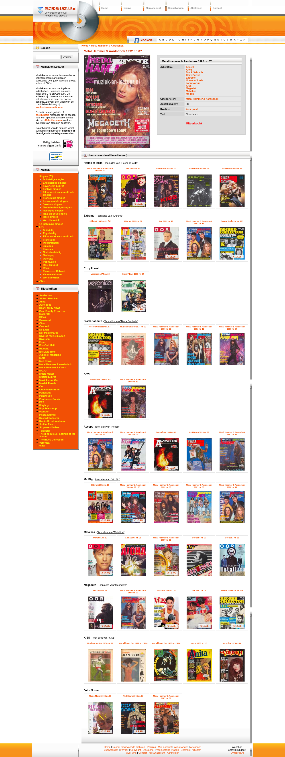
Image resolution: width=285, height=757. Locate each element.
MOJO (43, 370)
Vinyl (42, 445)
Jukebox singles (52, 204)
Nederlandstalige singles (57, 207)
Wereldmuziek (51, 220)
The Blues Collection (51, 439)
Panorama (45, 392)
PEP (41, 402)
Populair (151, 747)
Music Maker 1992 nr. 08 (100, 696)
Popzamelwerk (47, 415)
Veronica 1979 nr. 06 (232, 643)
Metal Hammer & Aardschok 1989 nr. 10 (133, 380)
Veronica (44, 442)
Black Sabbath (194, 72)
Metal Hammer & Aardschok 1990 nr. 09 (166, 328)
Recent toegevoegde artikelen (128, 747)
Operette (48, 258)
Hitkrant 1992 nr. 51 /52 (100, 221)
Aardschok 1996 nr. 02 (100, 379)
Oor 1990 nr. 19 (100, 590)
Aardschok (45, 295)
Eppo (42, 342)
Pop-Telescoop (48, 408)
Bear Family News (49, 307)
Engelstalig (49, 233)
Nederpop (48, 255)
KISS (189, 85)
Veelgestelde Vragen (167, 750)
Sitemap (185, 750)
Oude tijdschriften (49, 389)
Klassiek (48, 249)
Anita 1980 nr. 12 (199, 643)
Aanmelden (173, 752)
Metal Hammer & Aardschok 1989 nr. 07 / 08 (133, 486)
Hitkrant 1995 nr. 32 (133, 221)
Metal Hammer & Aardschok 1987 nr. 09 (166, 697)
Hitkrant (44, 348)
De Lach (44, 329)
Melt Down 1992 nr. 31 (133, 696)
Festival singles (52, 189)
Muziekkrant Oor (49, 380)
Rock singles (50, 216)
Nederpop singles (53, 210)
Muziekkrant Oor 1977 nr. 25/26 (133, 643)
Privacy (124, 750)
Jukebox (48, 246)
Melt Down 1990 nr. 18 (199, 432)
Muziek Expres (47, 376)
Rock (46, 268)
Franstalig (49, 239)
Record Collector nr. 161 (232, 221)
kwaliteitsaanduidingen (49, 107)
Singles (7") (46, 176)
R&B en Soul (50, 265)
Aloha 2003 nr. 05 (133, 538)
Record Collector (49, 418)
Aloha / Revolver (49, 298)
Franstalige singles (54, 198)
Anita (42, 301)
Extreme (190, 77)
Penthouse (45, 395)
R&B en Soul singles (55, 213)
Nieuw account (157, 752)
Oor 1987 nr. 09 (199, 590)
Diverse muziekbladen (52, 336)
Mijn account (153, 8)
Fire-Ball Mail (47, 345)
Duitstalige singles (54, 179)
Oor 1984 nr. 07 (199, 538)
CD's (42, 281)
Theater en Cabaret (54, 271)
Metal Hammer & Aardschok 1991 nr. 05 (199, 486)
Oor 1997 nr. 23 (232, 538)
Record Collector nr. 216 (232, 590)
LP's (42, 227)
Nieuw (127, 8)
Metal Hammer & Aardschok (202, 98)
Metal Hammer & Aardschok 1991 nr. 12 (199, 328)
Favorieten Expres (53, 186)
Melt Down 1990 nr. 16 (232, 168)
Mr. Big (190, 93)
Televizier (44, 430)
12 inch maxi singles (51, 224)
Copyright (135, 750)
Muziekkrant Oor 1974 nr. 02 (133, 327)
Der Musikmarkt (48, 332)
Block (42, 317)
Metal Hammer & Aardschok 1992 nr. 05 (166, 486)
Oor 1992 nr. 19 (166, 221)
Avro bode (45, 304)
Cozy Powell (193, 75)
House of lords (194, 80)
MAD (42, 358)
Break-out (45, 320)
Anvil (189, 69)
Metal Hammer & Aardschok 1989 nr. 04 (232, 328)
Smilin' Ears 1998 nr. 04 (133, 274)
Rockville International (52, 421)
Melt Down (45, 361)
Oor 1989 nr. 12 (133, 168)
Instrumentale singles (55, 201)
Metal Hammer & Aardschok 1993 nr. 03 (133, 433)
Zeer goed (192, 109)
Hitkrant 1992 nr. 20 (100, 485)
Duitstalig (48, 230)
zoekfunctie (42, 115)
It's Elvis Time (47, 351)
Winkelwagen (176, 8)
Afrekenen (196, 8)
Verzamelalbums (52, 274)
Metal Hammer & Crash (52, 367)
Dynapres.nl (237, 752)
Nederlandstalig (52, 252)
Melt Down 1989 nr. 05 (199, 168)
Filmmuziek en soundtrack (58, 236)
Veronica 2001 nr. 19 (166, 590)
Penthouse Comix (49, 399)
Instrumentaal (51, 243)
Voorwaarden (111, 750)
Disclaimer (148, 750)
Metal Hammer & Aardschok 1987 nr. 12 (232, 433)
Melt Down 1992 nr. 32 (166, 168)
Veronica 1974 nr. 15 (100, 274)
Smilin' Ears (46, 424)
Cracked (44, 326)
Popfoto (44, 411)
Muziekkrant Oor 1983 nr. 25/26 (166, 643)
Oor (41, 386)
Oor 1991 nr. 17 (100, 538)
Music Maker (46, 373)
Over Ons (131, 752)
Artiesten (196, 750)
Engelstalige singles (55, 182)
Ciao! (42, 323)
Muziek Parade (47, 383)
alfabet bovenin (53, 120)
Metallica (191, 91)
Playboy (44, 405)
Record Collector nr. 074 (100, 327)
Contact (217, 8)
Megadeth (191, 88)
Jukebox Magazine (50, 354)
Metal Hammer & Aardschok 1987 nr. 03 (166, 539)
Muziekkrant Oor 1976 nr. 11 (100, 643)
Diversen (44, 339)
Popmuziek (49, 261)
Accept (190, 67)
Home (104, 8)
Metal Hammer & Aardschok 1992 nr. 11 (199, 222)
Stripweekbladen (49, 427)
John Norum (193, 83)
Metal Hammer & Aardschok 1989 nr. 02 (100, 169)
